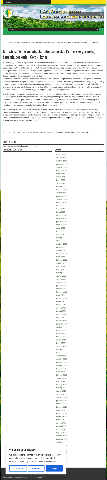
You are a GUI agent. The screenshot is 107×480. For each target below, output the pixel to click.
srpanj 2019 (61, 378)
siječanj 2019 (61, 397)
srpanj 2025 (61, 177)
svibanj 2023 (61, 234)
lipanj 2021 (60, 305)
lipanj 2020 (60, 343)
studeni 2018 (61, 404)
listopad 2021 (61, 292)
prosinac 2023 (62, 222)
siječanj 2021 (61, 321)
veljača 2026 (61, 158)
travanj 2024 (61, 212)
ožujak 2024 (61, 215)
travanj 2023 (61, 238)
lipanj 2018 (60, 420)
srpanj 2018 (61, 417)
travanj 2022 (61, 273)
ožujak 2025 (61, 190)
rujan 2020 (60, 333)
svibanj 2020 (61, 346)
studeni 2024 (61, 199)
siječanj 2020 (61, 359)
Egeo (45, 477)
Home (7, 42)
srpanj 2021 (61, 301)
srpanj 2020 (61, 340)
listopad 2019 (61, 369)
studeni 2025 (61, 167)
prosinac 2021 (62, 285)
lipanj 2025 (60, 180)
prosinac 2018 (62, 401)
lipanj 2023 (60, 231)
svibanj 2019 (61, 385)
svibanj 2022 (61, 269)
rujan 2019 (60, 372)
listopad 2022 (61, 254)
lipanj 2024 (60, 206)
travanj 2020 (61, 349)
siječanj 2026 (61, 161)
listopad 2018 (61, 407)
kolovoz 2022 (61, 260)
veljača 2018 (61, 432)
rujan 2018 (60, 410)
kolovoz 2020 (61, 337)
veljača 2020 (61, 356)
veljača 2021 (61, 317)
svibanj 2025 (61, 183)
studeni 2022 (61, 250)
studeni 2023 (61, 225)
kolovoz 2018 (61, 413)
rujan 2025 (60, 174)
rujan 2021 (60, 295)
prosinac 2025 (62, 164)
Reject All (36, 468)
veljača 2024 (61, 218)
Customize (18, 468)
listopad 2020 (61, 330)
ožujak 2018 (61, 429)
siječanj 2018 (61, 436)
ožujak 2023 (61, 241)
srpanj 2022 (61, 263)
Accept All (54, 468)
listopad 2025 (61, 170)
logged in (17, 146)
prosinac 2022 (62, 247)
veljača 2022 (61, 279)
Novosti (16, 42)
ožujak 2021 (61, 314)
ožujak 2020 (61, 353)
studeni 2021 (61, 289)
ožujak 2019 (61, 391)
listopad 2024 (61, 202)
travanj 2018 (61, 426)
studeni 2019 (61, 365)
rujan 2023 (60, 228)
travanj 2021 (61, 311)
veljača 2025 (61, 193)
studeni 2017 (61, 442)
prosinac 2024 (62, 196)
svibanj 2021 (61, 308)
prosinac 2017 (62, 439)
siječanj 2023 (61, 244)
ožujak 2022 (61, 276)
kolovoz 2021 (61, 298)
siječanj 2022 (61, 282)
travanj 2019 (61, 388)
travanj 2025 (61, 186)
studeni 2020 (61, 327)
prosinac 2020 (62, 324)
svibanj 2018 (61, 423)
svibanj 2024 (61, 209)
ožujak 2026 (61, 154)
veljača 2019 (61, 394)
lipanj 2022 (60, 266)
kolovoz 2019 (61, 375)
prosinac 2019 (62, 362)
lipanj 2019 (60, 381)
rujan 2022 (60, 257)
